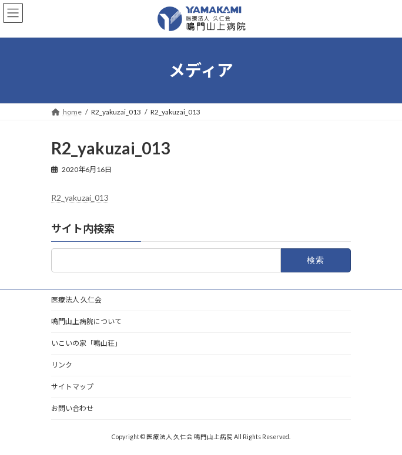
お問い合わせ (72, 408)
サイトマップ (72, 386)
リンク (61, 364)
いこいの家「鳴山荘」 (86, 343)
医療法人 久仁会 (76, 299)
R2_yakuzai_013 (80, 198)
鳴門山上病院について (86, 321)
